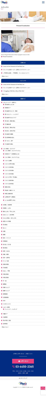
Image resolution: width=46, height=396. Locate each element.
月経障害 (5, 317)
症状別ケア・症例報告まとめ (12, 154)
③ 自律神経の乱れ (9, 137)
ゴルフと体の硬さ (9, 183)
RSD (4, 300)
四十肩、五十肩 (7, 244)
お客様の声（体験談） (10, 197)
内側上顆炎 (6, 274)
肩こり (4, 228)
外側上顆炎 (6, 277)
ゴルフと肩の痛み (9, 167)
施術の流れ (8, 187)
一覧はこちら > (5, 76)
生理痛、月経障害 (7, 204)
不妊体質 (5, 267)
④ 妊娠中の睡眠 (9, 134)
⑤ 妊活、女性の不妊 (10, 130)
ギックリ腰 (6, 261)
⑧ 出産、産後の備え (10, 121)
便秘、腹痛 (6, 254)
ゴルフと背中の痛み (10, 163)
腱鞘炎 (4, 284)
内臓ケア (5, 313)
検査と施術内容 (9, 193)
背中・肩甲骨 (6, 257)
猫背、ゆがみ (6, 251)
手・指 (4, 280)
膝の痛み (5, 247)
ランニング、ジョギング (11, 309)
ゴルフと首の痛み (9, 170)
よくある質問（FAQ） (10, 200)
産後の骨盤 (6, 264)
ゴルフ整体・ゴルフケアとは (12, 157)
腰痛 (4, 234)
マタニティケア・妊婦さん (9, 102)
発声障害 (5, 323)
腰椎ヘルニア (6, 290)
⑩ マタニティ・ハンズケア (11, 114)
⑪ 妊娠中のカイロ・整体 (11, 111)
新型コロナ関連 (7, 221)
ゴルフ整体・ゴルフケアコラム (12, 150)
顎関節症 (5, 241)
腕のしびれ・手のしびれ (9, 211)
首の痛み (5, 224)
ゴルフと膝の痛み (9, 180)
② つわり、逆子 (9, 140)
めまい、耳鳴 (6, 271)
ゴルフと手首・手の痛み (11, 177)
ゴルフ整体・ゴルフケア (9, 148)
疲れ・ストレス (7, 237)
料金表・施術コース (10, 190)
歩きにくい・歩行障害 (8, 214)
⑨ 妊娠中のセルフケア (10, 117)
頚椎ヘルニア (6, 287)
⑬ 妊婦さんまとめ (9, 104)
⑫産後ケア (8, 107)
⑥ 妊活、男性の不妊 (10, 127)
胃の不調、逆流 (7, 320)
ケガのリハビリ (7, 304)
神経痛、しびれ (7, 208)
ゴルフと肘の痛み (9, 173)
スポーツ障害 (6, 307)
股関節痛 (5, 294)
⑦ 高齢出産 (8, 124)
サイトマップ (23, 378)
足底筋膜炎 (6, 297)
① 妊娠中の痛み (9, 144)
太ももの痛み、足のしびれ (9, 218)
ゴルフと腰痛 (8, 160)
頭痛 (4, 231)
